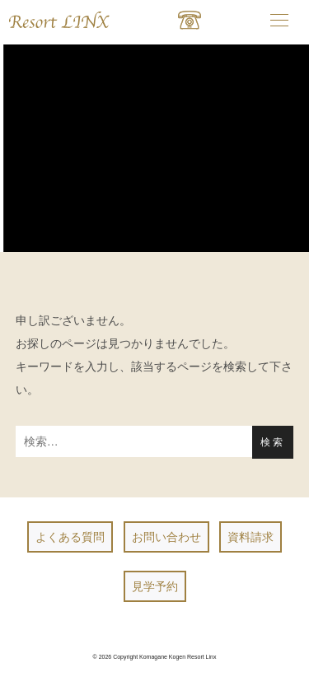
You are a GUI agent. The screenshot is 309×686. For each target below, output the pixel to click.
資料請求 (250, 537)
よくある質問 (70, 537)
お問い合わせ (166, 537)
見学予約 (155, 586)
